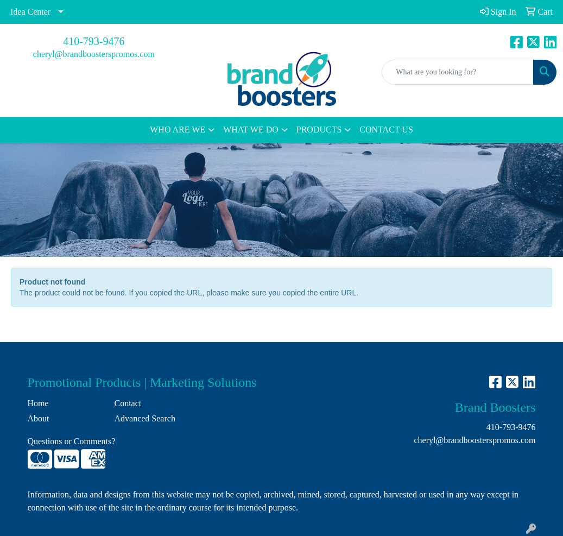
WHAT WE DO (251, 129)
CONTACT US (386, 129)
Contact (127, 403)
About (38, 418)
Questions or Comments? (72, 441)
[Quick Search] (458, 72)
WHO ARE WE (177, 129)
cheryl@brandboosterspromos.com (94, 54)
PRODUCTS (319, 129)
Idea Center (30, 11)
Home (38, 403)
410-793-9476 (93, 41)
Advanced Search (144, 418)
